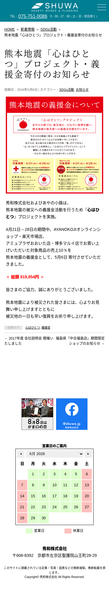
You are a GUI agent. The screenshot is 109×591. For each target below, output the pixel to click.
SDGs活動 (66, 89)
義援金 (46, 327)
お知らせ (82, 89)
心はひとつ (32, 327)
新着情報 (28, 29)
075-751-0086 (32, 16)
